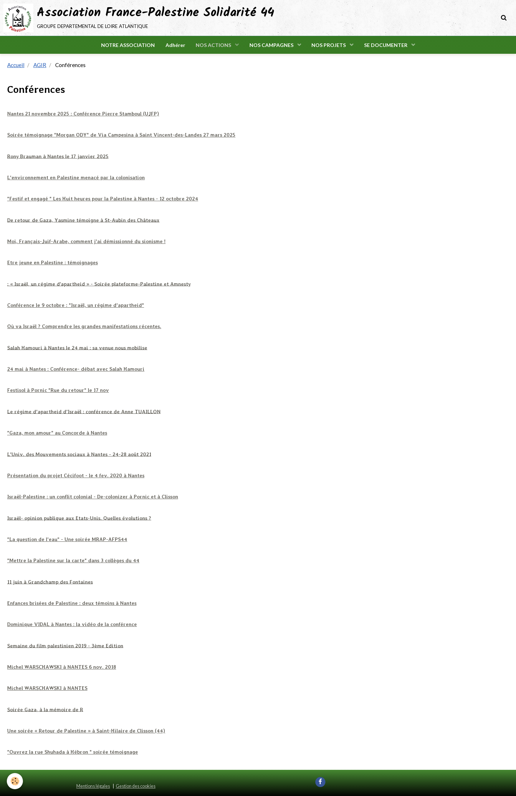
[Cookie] (15, 781)
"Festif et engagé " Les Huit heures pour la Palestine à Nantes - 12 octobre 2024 (103, 199)
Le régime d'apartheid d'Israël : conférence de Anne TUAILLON (84, 411)
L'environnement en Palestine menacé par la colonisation (76, 178)
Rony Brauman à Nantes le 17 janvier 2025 (58, 156)
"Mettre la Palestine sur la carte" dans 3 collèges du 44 (73, 560)
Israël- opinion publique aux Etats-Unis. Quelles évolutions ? (79, 518)
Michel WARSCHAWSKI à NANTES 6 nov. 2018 (61, 666)
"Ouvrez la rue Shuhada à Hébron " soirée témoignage (72, 751)
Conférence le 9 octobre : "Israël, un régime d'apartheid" (75, 305)
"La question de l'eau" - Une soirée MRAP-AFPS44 (67, 539)
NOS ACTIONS (214, 45)
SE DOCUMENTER (386, 45)
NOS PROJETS (329, 45)
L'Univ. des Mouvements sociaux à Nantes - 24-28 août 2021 (79, 454)
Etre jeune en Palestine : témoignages (52, 263)
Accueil (15, 65)
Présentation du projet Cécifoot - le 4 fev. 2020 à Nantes (76, 475)
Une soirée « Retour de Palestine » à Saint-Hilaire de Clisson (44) (86, 730)
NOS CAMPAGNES (272, 45)
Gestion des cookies (136, 785)
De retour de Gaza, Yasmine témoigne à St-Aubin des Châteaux (83, 220)
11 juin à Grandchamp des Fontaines (50, 581)
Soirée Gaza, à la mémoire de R (45, 709)
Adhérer (175, 45)
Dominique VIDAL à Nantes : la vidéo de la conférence (72, 624)
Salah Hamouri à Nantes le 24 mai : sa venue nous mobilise (77, 348)
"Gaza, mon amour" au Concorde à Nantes (57, 433)
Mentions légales (93, 785)
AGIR (39, 65)
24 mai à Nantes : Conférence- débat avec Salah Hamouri (76, 369)
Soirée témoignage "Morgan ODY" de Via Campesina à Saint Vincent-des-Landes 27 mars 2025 (120, 135)
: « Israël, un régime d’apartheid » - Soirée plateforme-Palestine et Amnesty (99, 284)
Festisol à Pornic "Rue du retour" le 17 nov (58, 390)
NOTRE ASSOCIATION (127, 45)
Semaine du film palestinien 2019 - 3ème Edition (65, 645)
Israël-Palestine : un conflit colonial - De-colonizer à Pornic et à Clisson (92, 496)
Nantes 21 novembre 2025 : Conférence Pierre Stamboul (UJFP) (83, 114)
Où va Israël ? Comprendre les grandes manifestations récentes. (84, 326)
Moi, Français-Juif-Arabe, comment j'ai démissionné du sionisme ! (86, 241)
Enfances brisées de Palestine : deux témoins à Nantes (72, 603)
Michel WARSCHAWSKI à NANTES (47, 688)
